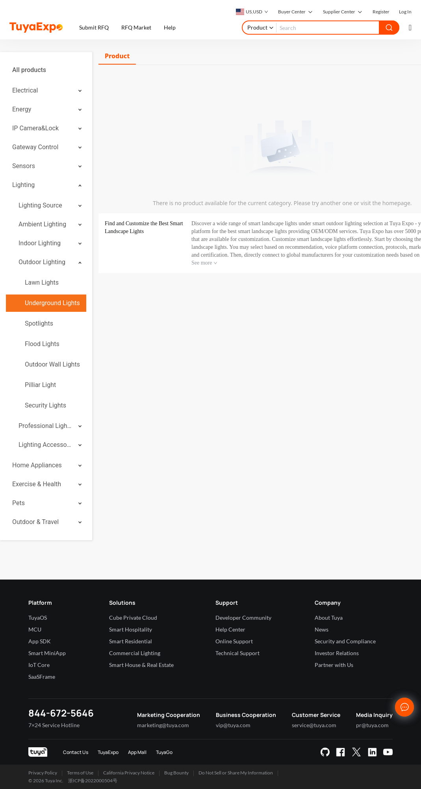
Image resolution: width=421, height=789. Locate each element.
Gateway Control (35, 147)
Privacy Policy (42, 773)
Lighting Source (40, 205)
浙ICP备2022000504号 (92, 780)
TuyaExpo (108, 752)
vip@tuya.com (233, 725)
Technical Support (237, 653)
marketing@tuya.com (163, 725)
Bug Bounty (176, 773)
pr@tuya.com (372, 725)
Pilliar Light (40, 385)
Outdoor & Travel (35, 522)
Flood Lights (42, 344)
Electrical (25, 90)
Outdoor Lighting (42, 262)
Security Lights (45, 405)
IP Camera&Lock (35, 128)
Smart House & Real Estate (141, 664)
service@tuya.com (314, 725)
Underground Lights (52, 303)
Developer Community (243, 617)
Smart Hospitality (130, 629)
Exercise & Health (36, 484)
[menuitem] (46, 70)
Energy (21, 109)
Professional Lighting (46, 426)
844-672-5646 (61, 712)
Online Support (234, 641)
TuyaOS (37, 617)
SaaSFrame (41, 676)
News (321, 629)
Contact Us (75, 752)
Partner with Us (334, 664)
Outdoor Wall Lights (52, 364)
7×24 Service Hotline (54, 725)
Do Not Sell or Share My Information (235, 773)
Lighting (23, 185)
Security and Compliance (345, 641)
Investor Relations (337, 653)
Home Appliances (37, 465)
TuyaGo (164, 752)
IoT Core (39, 664)
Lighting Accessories (46, 444)
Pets (18, 503)
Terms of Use (80, 773)
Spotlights (39, 323)
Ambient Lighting (42, 224)
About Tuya (329, 617)
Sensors (23, 166)
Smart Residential (130, 641)
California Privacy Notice (128, 773)
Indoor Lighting (40, 243)
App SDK (39, 641)
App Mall (137, 752)
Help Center (230, 629)
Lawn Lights (42, 282)
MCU (34, 629)
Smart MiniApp (47, 653)
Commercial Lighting (134, 653)
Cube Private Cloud (133, 617)
